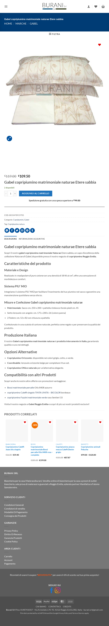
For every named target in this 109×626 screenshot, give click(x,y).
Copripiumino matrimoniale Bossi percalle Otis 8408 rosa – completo (42, 451)
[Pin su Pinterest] (27, 230)
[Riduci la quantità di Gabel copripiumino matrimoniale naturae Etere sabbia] (6, 193)
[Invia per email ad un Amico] (22, 230)
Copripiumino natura (16, 224)
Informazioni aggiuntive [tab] (32, 239)
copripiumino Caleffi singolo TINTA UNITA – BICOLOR (34, 392)
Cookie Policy (11, 541)
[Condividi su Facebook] (12, 230)
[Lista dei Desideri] (95, 6)
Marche (20, 23)
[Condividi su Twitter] (17, 230)
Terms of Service (78, 613)
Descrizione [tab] (10, 239)
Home (8, 23)
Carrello (8, 556)
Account (8, 560)
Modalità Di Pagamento (16, 512)
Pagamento (9, 563)
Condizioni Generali (14, 505)
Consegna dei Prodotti (15, 515)
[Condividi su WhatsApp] (7, 230)
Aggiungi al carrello (35, 193)
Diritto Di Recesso (13, 534)
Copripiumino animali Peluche (90, 448)
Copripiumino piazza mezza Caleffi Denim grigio (65, 449)
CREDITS (67, 606)
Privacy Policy (11, 530)
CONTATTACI (54, 606)
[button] (6, 6)
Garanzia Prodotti (13, 538)
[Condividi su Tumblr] (32, 230)
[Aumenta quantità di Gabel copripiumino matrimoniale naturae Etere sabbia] (15, 193)
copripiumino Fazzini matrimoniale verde (27, 397)
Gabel (34, 23)
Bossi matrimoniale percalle (20, 387)
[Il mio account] (88, 6)
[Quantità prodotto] (10, 193)
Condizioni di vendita (14, 508)
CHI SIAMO (41, 606)
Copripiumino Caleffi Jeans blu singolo (15, 448)
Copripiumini (18, 220)
